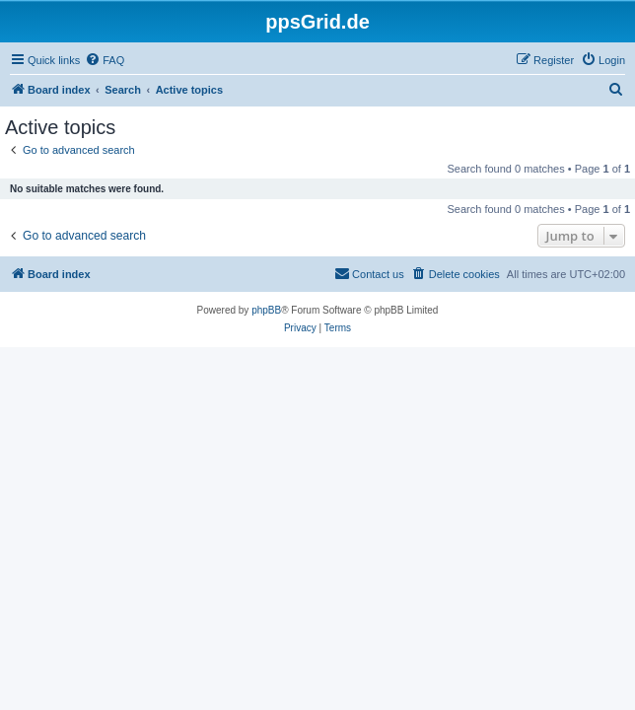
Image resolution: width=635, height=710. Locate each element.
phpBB (266, 310)
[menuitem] (104, 60)
